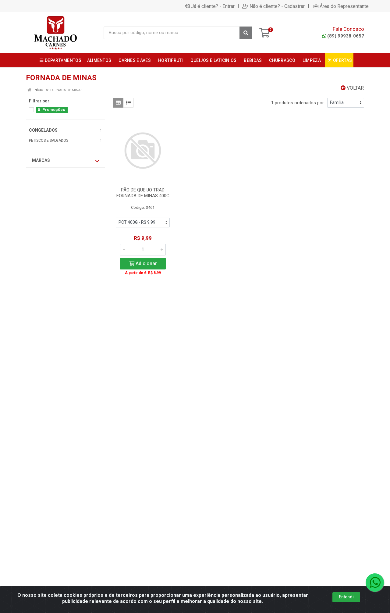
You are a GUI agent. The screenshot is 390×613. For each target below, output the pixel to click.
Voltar (352, 88)
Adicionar (143, 263)
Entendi (346, 602)
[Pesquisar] (245, 33)
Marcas (65, 160)
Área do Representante (341, 6)
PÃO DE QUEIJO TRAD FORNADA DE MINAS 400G (142, 192)
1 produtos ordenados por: (298, 102)
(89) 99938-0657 (343, 36)
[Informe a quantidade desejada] (143, 249)
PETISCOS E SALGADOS (48, 140)
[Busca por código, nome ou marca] (172, 33)
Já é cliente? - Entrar (210, 6)
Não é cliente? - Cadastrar (273, 6)
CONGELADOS (43, 130)
